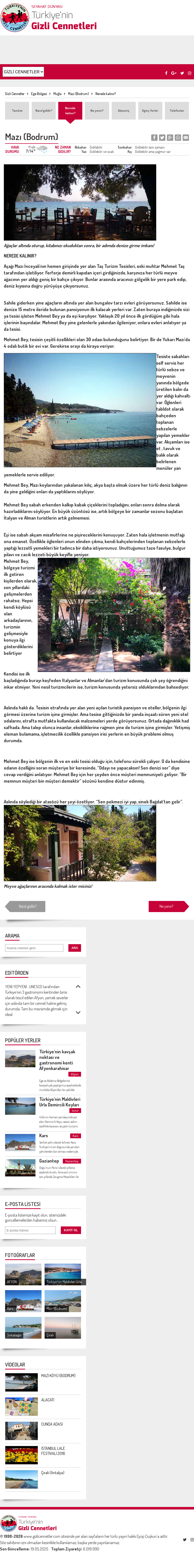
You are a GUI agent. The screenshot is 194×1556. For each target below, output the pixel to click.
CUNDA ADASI (52, 1424)
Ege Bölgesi (39, 93)
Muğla (57, 93)
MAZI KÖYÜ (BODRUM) (58, 1375)
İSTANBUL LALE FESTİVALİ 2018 (53, 1451)
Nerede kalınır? (105, 93)
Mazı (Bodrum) (78, 93)
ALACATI (47, 1399)
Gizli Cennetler (15, 93)
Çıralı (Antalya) (52, 1472)
